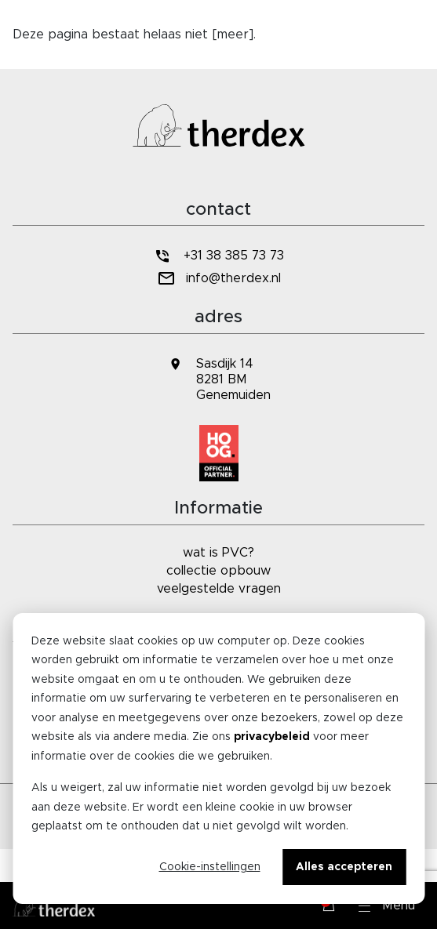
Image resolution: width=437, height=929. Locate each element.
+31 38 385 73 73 (218, 256)
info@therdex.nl (218, 278)
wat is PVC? (218, 552)
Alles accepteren (344, 867)
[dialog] (218, 758)
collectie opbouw (218, 570)
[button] (386, 905)
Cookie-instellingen (209, 867)
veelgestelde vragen (219, 588)
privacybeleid (272, 736)
